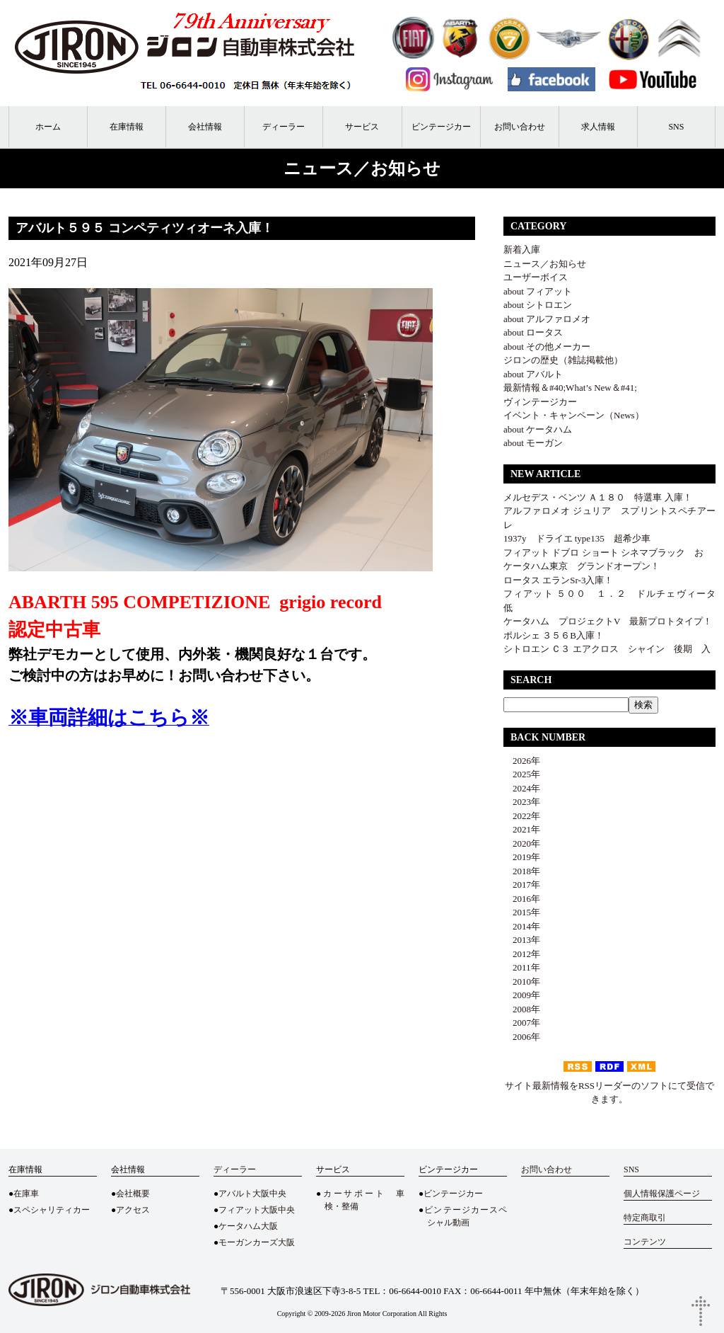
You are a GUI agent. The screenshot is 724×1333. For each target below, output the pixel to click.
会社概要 (133, 1193)
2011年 (521, 967)
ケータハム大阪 (248, 1226)
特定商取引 (645, 1218)
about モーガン (533, 442)
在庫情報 (127, 127)
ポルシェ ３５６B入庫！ (553, 635)
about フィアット (537, 291)
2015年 (521, 912)
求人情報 (598, 127)
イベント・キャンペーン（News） (573, 415)
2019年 (521, 857)
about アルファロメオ (546, 319)
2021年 (521, 829)
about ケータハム (537, 429)
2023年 (521, 801)
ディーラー (283, 127)
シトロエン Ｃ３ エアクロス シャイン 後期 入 (607, 648)
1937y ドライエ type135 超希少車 (581, 538)
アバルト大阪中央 (252, 1193)
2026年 (521, 760)
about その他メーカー (546, 346)
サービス (362, 127)
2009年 (521, 995)
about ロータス (533, 332)
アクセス (133, 1210)
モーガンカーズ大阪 (256, 1242)
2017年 (521, 884)
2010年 (521, 981)
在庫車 (26, 1193)
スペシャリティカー (51, 1210)
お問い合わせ (519, 127)
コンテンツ (645, 1242)
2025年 (521, 774)
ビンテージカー (441, 127)
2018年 (521, 871)
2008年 (521, 1009)
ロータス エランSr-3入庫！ (558, 580)
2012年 (521, 954)
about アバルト (533, 374)
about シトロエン (537, 304)
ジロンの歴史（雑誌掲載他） (563, 360)
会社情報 (205, 127)
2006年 (521, 1036)
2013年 (521, 939)
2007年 (521, 1022)
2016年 (521, 898)
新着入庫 (521, 249)
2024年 (521, 788)
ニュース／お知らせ (544, 263)
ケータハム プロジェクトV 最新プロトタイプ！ (607, 621)
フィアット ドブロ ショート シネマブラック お (603, 552)
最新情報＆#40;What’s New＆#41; (570, 387)
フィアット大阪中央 (256, 1210)
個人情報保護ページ (662, 1193)
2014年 (521, 926)
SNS (676, 127)
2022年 (521, 816)
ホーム (48, 127)
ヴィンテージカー (540, 401)
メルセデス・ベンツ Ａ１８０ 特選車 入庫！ (597, 497)
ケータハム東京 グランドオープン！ (581, 566)
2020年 (521, 843)
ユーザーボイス (535, 277)
